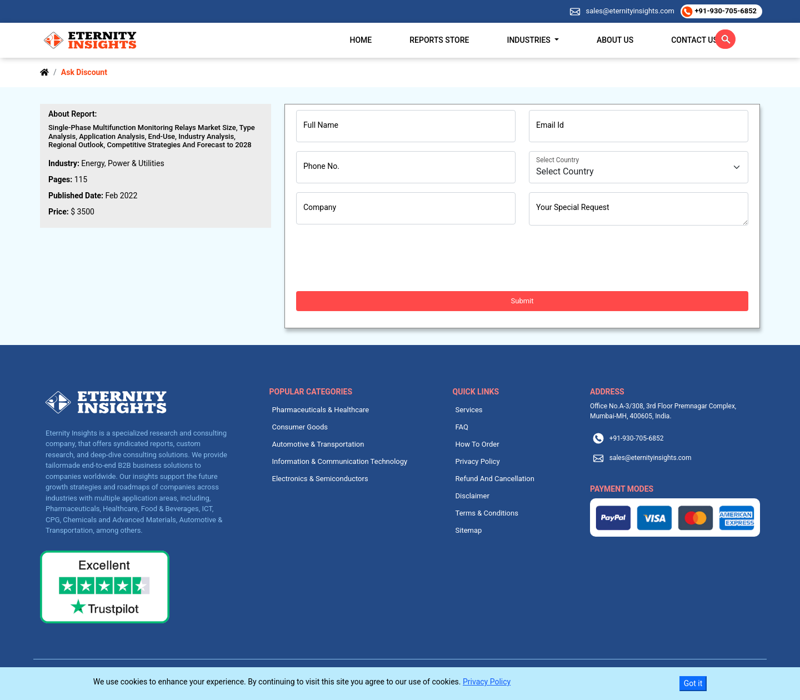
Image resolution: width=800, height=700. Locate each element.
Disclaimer (472, 496)
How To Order (477, 444)
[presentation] (380, 258)
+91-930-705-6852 (725, 11)
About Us (615, 40)
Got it (693, 683)
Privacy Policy (478, 461)
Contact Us (694, 40)
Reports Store (439, 40)
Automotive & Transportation (318, 444)
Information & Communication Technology (340, 461)
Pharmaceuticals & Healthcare (320, 410)
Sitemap (469, 530)
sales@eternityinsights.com (629, 11)
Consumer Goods (300, 427)
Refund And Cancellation (495, 478)
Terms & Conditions (487, 513)
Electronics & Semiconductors (320, 478)
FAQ (462, 427)
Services (469, 410)
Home (361, 40)
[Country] (638, 167)
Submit (522, 301)
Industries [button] (529, 40)
